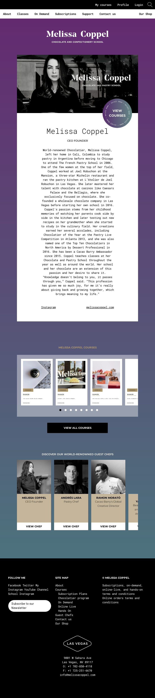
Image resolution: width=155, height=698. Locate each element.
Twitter (28, 585)
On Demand (42, 14)
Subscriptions (65, 14)
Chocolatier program (73, 598)
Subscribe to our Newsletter (23, 606)
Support (87, 14)
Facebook (14, 585)
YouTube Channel (36, 589)
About (7, 14)
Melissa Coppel (27, 402)
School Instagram (21, 594)
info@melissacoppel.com (77, 675)
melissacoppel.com (100, 307)
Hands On (64, 611)
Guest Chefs (64, 615)
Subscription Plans (72, 594)
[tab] (60, 410)
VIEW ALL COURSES (77, 427)
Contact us (107, 14)
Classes (22, 14)
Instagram (48, 307)
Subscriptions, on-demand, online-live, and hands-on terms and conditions (122, 589)
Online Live (67, 606)
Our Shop (145, 14)
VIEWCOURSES (117, 113)
